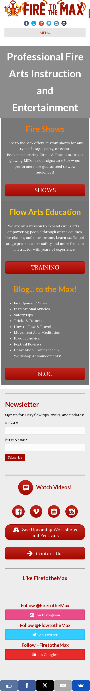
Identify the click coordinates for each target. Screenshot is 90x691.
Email (11, 423)
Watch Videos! (54, 487)
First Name (16, 439)
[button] (45, 190)
